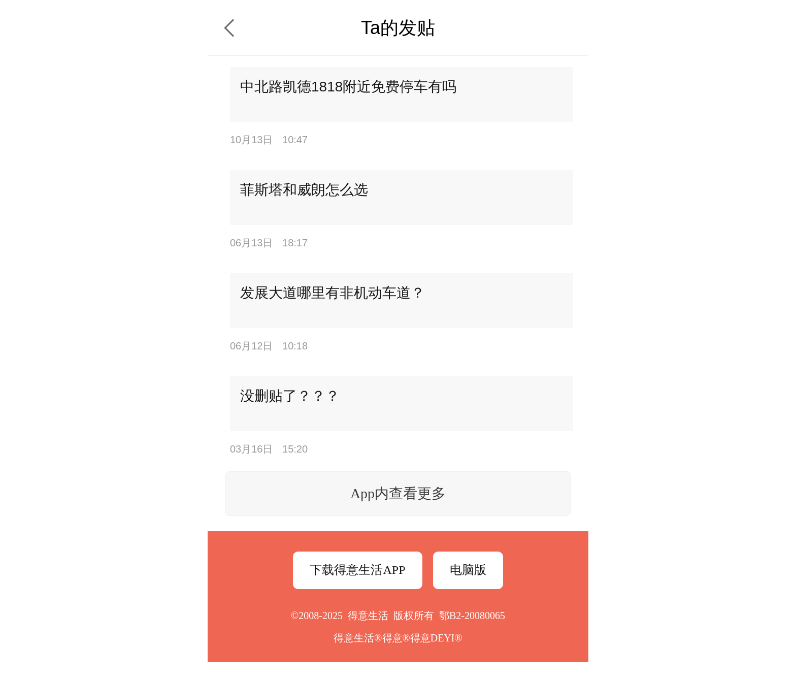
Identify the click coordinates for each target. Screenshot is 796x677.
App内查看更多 (398, 493)
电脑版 (468, 569)
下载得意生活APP (357, 569)
